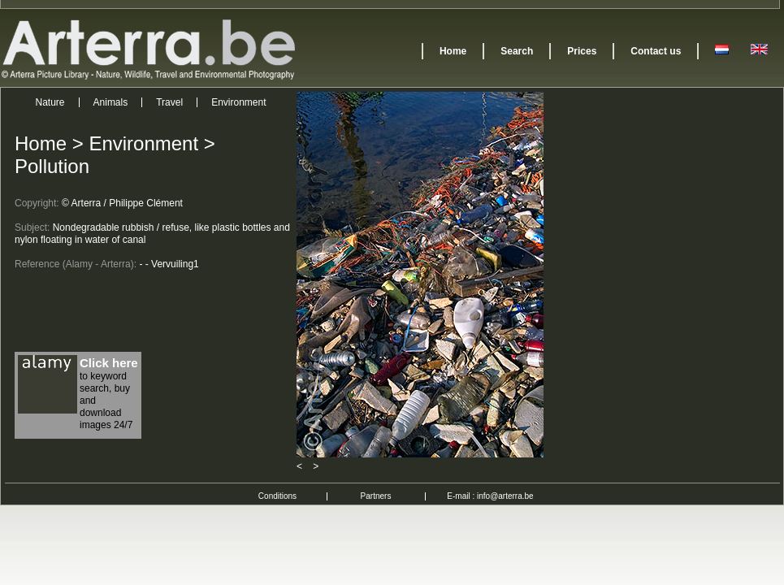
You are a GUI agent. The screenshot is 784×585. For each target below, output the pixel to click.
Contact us (655, 51)
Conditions (277, 496)
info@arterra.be (505, 496)
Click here (109, 363)
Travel (169, 102)
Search (516, 51)
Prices (581, 51)
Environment (238, 102)
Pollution (52, 166)
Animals (110, 102)
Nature (50, 102)
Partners (376, 496)
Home (453, 51)
